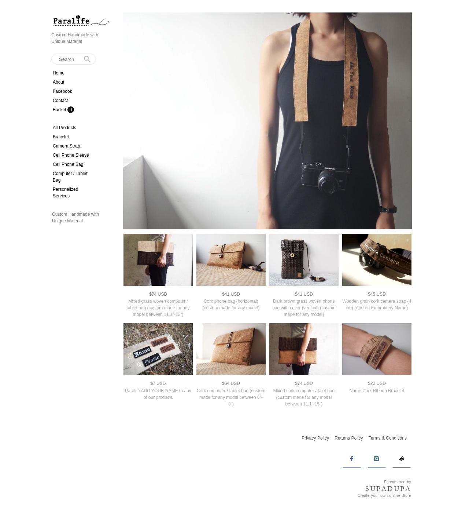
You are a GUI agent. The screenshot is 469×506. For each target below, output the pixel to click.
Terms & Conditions (388, 438)
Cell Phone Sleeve (71, 155)
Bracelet (61, 136)
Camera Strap (66, 146)
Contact (60, 100)
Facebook (62, 91)
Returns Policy (349, 438)
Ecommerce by (397, 482)
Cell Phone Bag (68, 164)
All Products (64, 127)
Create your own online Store (384, 495)
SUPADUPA (388, 489)
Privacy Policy (315, 438)
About (58, 82)
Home (58, 73)
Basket (60, 109)
